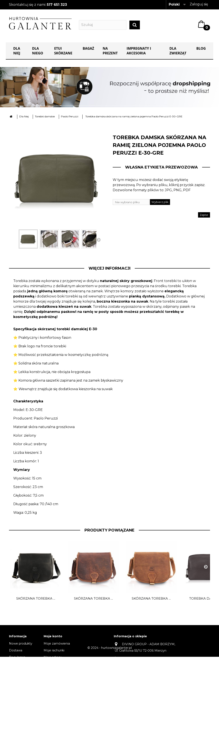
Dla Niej (16, 51)
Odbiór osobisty (20, 690)
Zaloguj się (199, 4)
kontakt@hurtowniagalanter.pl (137, 679)
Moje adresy (53, 657)
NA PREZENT (110, 51)
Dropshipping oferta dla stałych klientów (22, 714)
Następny (98, 240)
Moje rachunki (54, 650)
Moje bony (51, 671)
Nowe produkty (20, 644)
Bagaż (88, 48)
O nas (13, 664)
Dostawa (15, 650)
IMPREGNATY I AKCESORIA (139, 51)
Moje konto (53, 636)
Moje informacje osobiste (62, 664)
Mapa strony (18, 726)
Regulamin (17, 657)
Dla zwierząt (177, 51)
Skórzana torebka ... (35, 599)
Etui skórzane (63, 51)
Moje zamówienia (57, 644)
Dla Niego (37, 51)
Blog (201, 48)
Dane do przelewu (22, 683)
